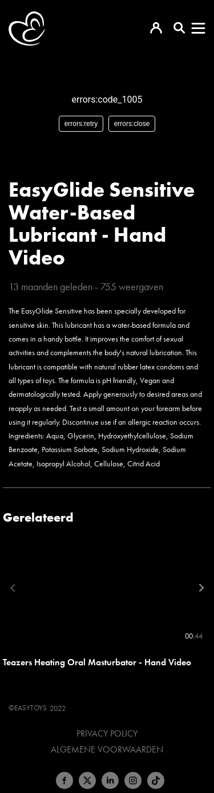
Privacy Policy (107, 733)
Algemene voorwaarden (107, 749)
